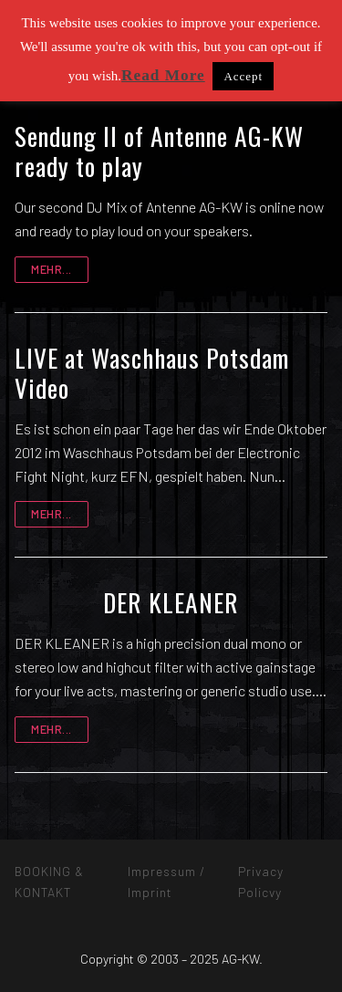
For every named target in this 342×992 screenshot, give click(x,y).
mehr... (51, 269)
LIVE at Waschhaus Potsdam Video (152, 372)
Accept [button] (243, 76)
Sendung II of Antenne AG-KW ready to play (159, 151)
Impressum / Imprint (166, 881)
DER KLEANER (171, 602)
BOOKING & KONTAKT (49, 881)
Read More (163, 75)
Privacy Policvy (261, 881)
